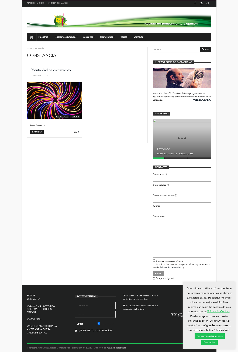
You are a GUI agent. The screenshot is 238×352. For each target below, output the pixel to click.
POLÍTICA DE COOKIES (39, 309)
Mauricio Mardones (116, 348)
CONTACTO (33, 299)
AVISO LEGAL (34, 319)
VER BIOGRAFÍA (202, 100)
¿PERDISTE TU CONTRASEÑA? (93, 331)
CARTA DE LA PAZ (37, 333)
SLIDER (75, 117)
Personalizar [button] (209, 342)
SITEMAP (32, 312)
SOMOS (31, 296)
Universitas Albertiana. (134, 309)
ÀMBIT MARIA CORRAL (39, 329)
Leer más (37, 132)
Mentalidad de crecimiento (51, 70)
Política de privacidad (170, 268)
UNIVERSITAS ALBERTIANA (42, 326)
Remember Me (107, 323)
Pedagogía (62, 117)
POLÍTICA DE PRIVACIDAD (41, 306)
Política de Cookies (218, 311)
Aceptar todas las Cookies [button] (210, 336)
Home (29, 48)
